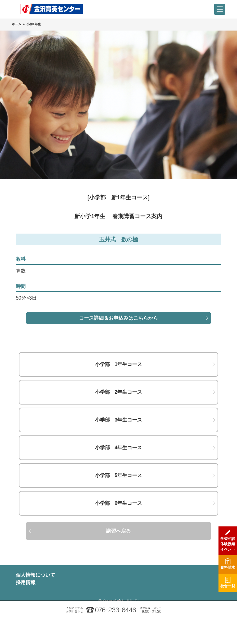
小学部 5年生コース (118, 475)
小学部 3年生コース (118, 419)
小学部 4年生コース (118, 447)
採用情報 (25, 582)
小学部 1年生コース (118, 364)
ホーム (16, 24)
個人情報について (35, 575)
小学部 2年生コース (118, 392)
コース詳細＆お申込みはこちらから (118, 318)
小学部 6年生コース (118, 503)
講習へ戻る (118, 531)
